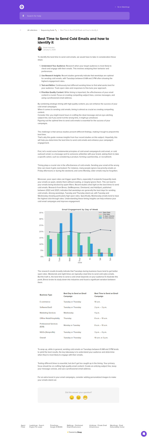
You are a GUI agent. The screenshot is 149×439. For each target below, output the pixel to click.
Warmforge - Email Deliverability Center (117, 426)
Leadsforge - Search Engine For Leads (36, 426)
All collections (32, 30)
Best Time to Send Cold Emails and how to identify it (79, 30)
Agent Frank (23, 426)
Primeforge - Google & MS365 (56, 426)
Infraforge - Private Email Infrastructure (98, 426)
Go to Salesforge (122, 7)
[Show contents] (21, 30)
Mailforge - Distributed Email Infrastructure (75, 426)
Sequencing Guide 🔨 (49, 30)
